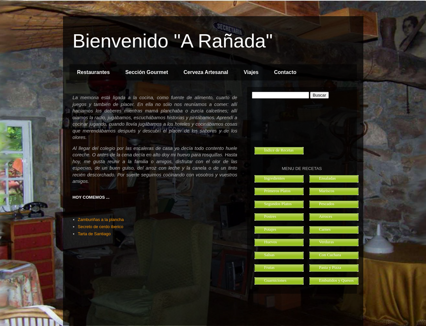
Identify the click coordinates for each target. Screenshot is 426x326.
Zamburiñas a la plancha (101, 219)
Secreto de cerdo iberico (100, 226)
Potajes (270, 229)
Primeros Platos (277, 190)
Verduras (326, 241)
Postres (270, 216)
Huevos (270, 241)
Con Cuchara (330, 254)
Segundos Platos (278, 203)
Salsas (269, 254)
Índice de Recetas (279, 150)
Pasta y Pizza (330, 267)
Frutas (269, 267)
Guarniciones (275, 280)
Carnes (325, 229)
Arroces (325, 216)
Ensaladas (327, 178)
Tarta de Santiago (94, 233)
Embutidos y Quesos (336, 280)
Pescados (327, 203)
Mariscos (327, 190)
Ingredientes (274, 178)
